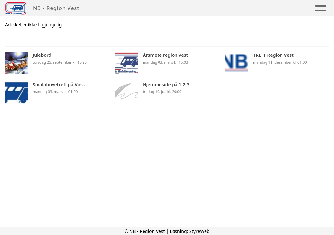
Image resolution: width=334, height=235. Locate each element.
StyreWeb (199, 231)
